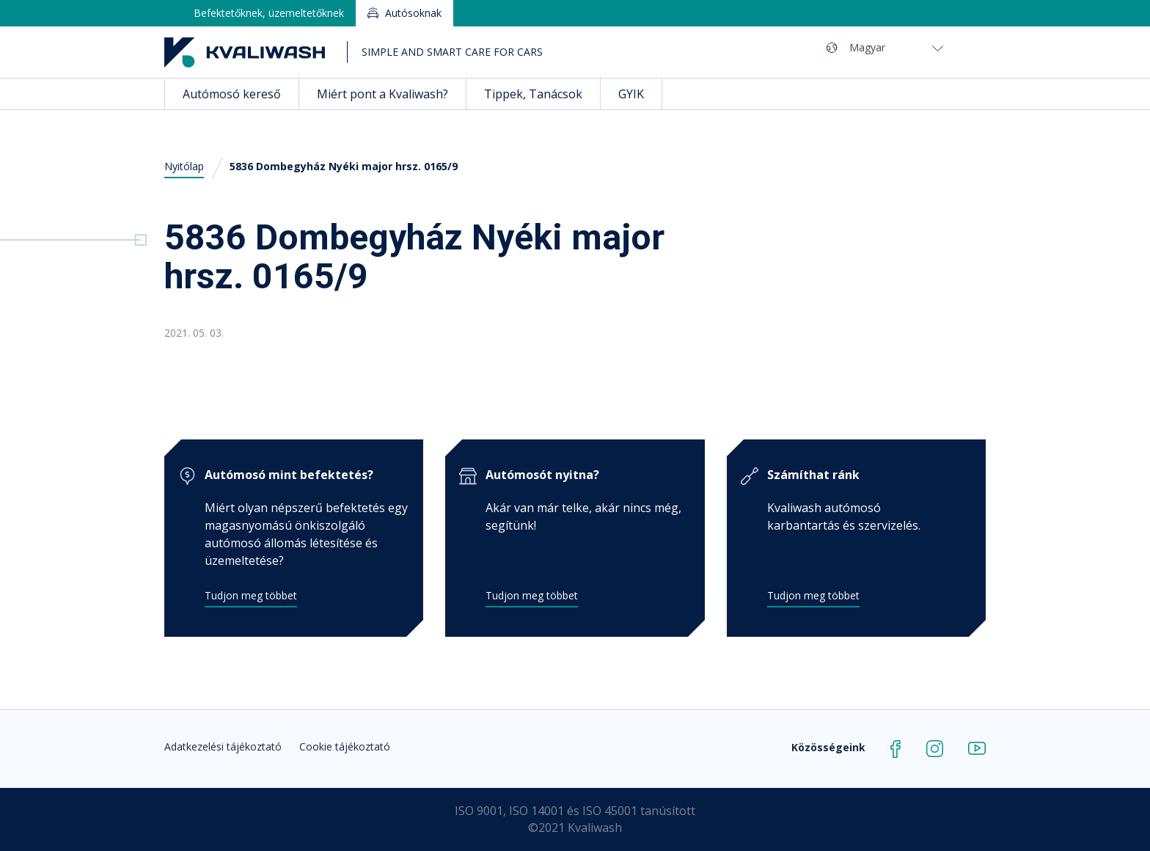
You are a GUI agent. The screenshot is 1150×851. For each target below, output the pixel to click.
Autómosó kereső (232, 94)
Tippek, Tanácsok (533, 94)
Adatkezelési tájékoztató (223, 746)
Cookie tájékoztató (344, 746)
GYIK (631, 94)
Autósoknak (413, 13)
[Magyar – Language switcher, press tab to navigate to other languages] (896, 47)
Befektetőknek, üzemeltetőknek (269, 13)
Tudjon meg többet (251, 595)
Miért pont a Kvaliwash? (382, 94)
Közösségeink (828, 747)
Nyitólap (184, 166)
